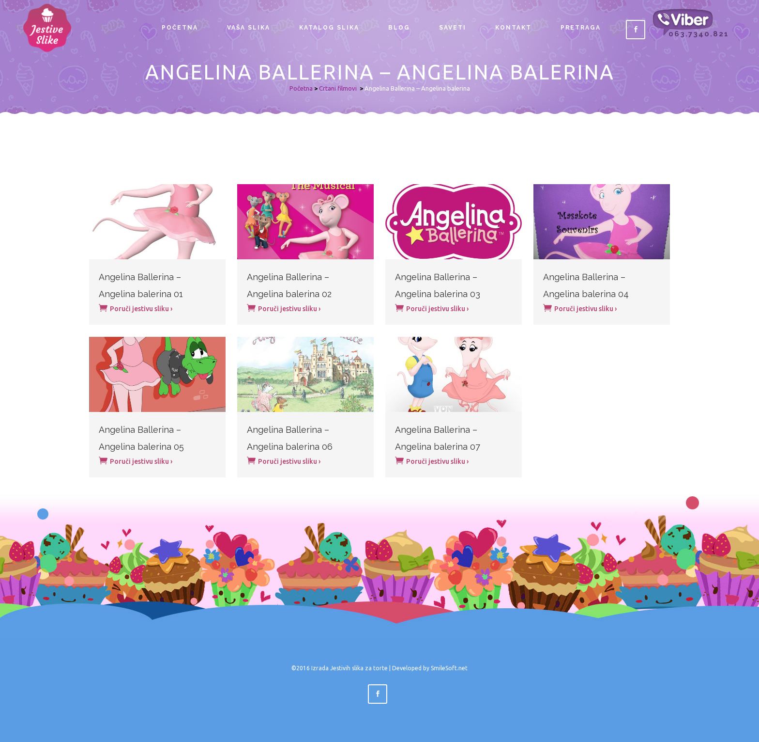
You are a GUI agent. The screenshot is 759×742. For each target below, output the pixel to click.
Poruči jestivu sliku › (135, 308)
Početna (301, 88)
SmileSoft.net (449, 668)
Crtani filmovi (338, 88)
